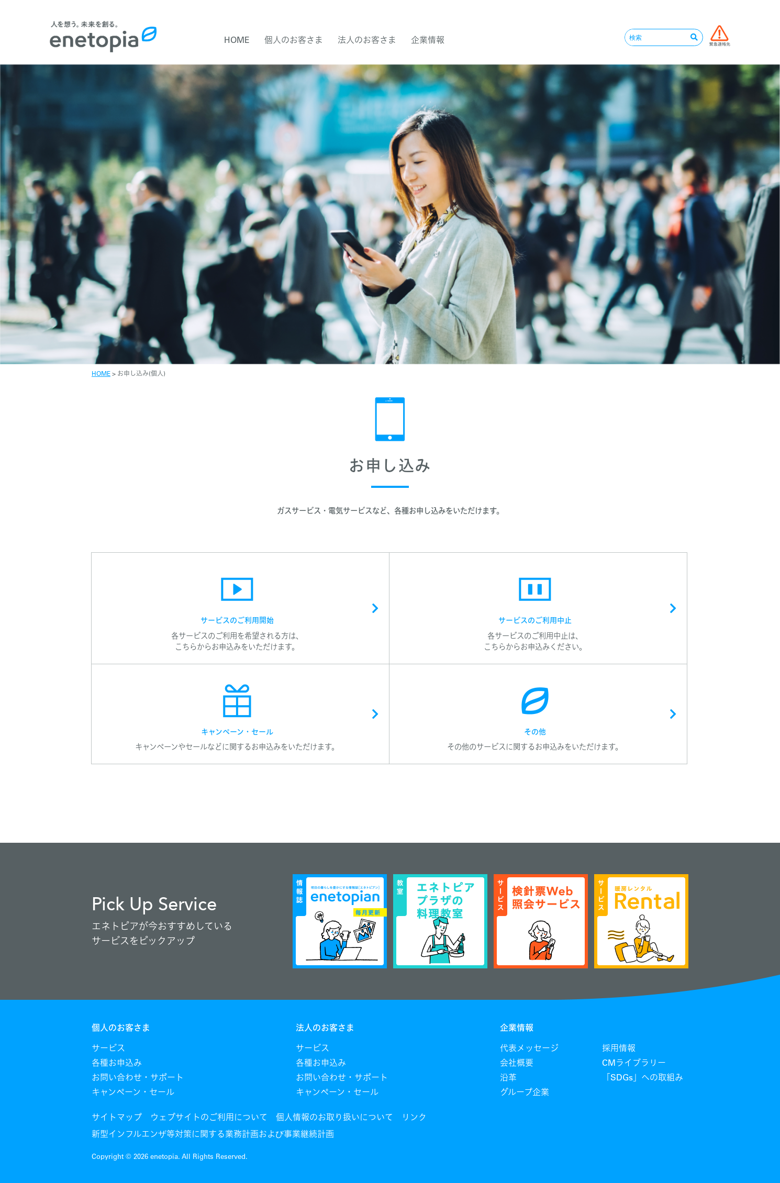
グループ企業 (524, 1092)
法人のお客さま (367, 40)
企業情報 (427, 40)
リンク (414, 1117)
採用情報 (619, 1048)
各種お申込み (117, 1062)
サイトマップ (117, 1117)
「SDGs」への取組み (642, 1077)
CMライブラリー (634, 1062)
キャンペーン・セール (133, 1092)
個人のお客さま (293, 40)
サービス (108, 1048)
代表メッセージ (529, 1048)
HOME (237, 40)
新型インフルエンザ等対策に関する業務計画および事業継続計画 (213, 1134)
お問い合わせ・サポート (138, 1077)
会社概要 (516, 1062)
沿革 (508, 1077)
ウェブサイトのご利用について (209, 1117)
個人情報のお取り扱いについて (334, 1117)
